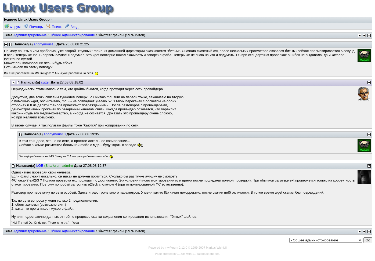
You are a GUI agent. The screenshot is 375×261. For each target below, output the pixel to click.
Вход (71, 27)
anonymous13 (45, 44)
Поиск (54, 27)
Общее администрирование (72, 35)
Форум (12, 27)
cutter (45, 82)
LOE (39, 166)
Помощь (33, 27)
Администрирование (30, 35)
